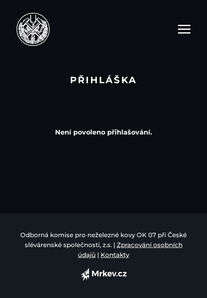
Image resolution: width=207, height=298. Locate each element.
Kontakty (115, 255)
